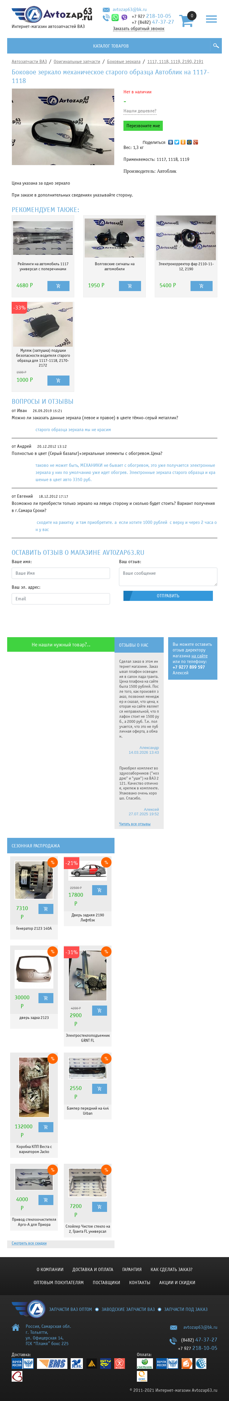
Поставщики (106, 1282)
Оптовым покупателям (59, 1282)
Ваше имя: (22, 561)
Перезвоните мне (143, 125)
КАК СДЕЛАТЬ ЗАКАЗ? (172, 1269)
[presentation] (57, 620)
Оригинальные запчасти (77, 61)
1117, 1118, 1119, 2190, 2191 (175, 61)
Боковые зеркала (123, 61)
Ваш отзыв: (130, 561)
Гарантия (132, 1269)
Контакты (139, 1282)
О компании (50, 1269)
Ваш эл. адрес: (26, 587)
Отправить (168, 596)
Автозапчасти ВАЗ (29, 61)
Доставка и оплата (92, 1269)
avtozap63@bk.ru (130, 9)
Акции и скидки (177, 1282)
